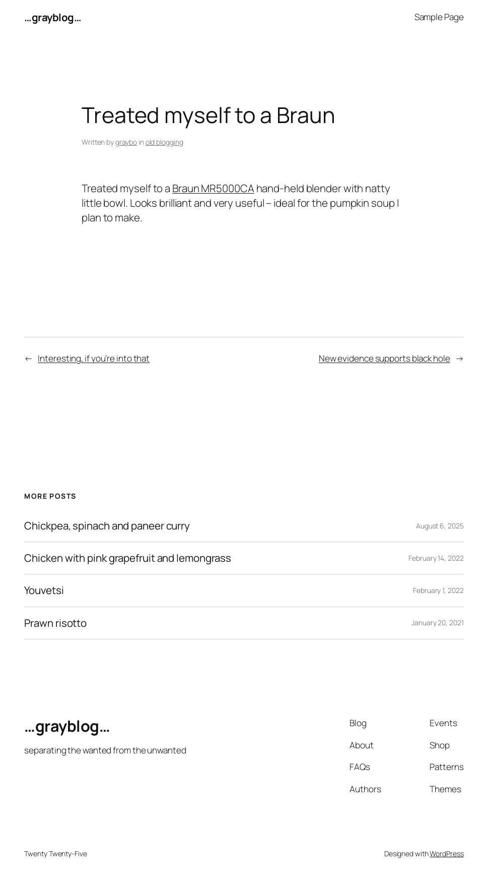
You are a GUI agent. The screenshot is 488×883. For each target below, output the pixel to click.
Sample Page (439, 17)
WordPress (446, 853)
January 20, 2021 (437, 622)
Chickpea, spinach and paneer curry (107, 526)
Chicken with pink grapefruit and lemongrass (127, 558)
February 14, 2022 (435, 558)
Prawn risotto (55, 623)
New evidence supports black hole (384, 358)
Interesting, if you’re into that (94, 358)
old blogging (164, 142)
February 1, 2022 (438, 590)
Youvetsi (43, 590)
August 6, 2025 (440, 526)
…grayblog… (52, 17)
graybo (126, 142)
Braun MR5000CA (213, 188)
